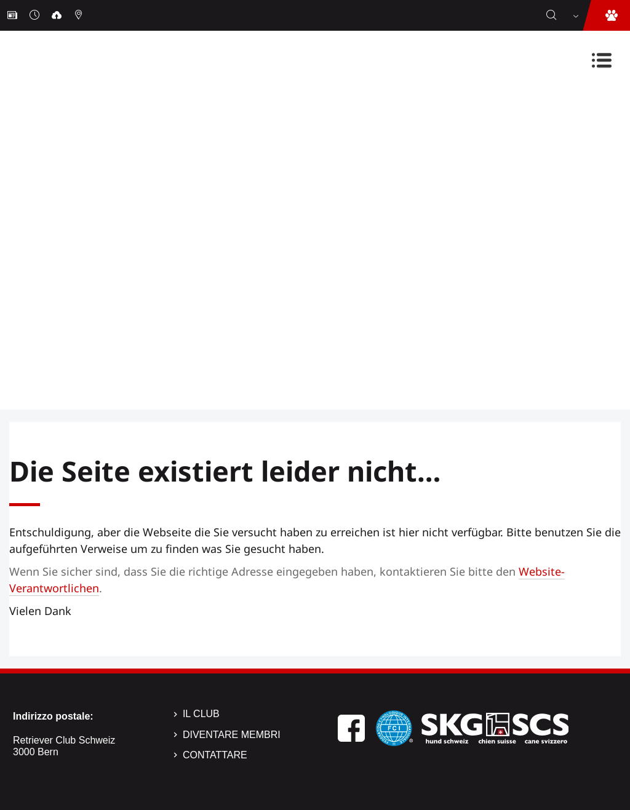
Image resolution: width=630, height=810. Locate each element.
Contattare (215, 755)
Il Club (201, 714)
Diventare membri (232, 734)
